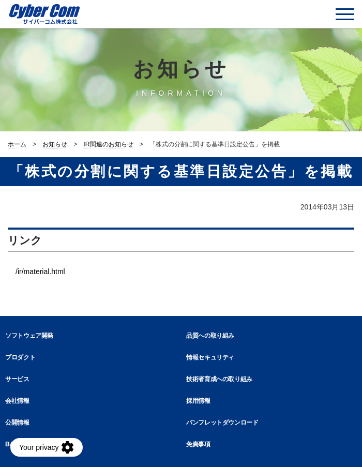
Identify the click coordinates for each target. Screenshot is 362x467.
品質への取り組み (210, 335)
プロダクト (20, 357)
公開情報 (17, 422)
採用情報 (198, 400)
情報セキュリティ (210, 357)
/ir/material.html (40, 271)
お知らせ (54, 144)
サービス (17, 379)
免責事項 (198, 444)
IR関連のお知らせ (108, 144)
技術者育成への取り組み (219, 379)
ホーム (17, 144)
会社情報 (17, 400)
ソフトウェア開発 (29, 335)
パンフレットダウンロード (222, 422)
